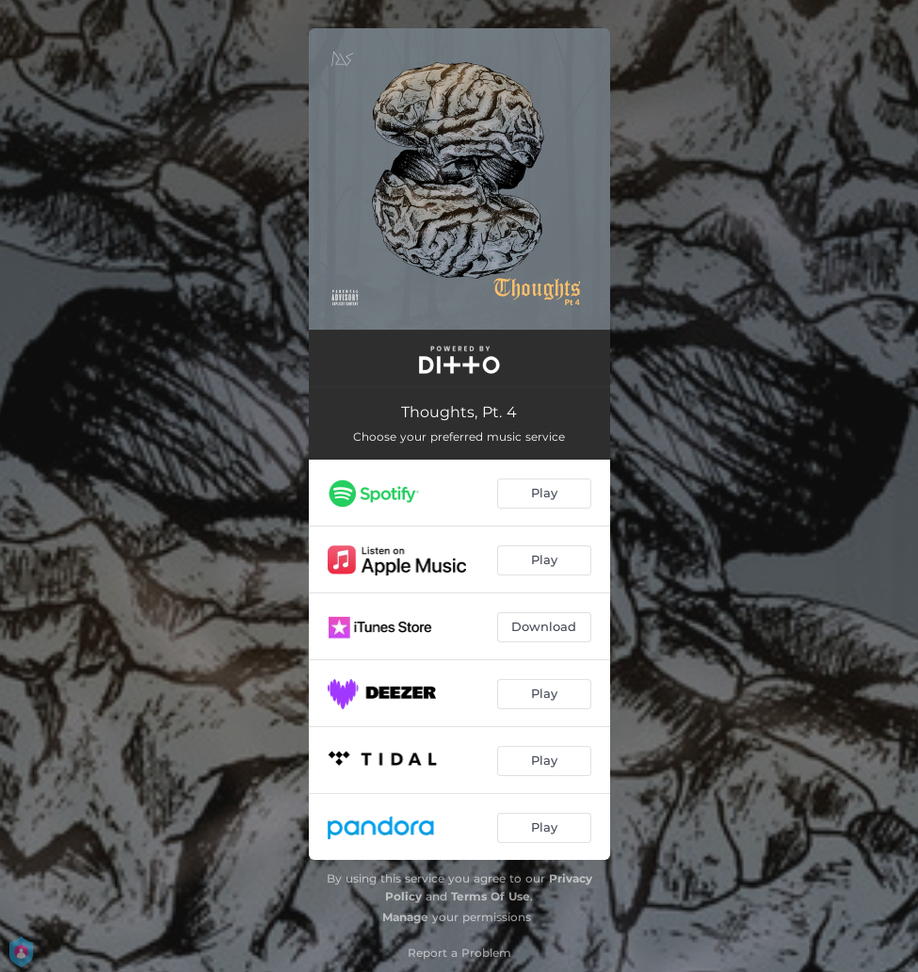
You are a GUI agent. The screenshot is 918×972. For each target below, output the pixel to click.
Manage (405, 917)
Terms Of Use (490, 896)
